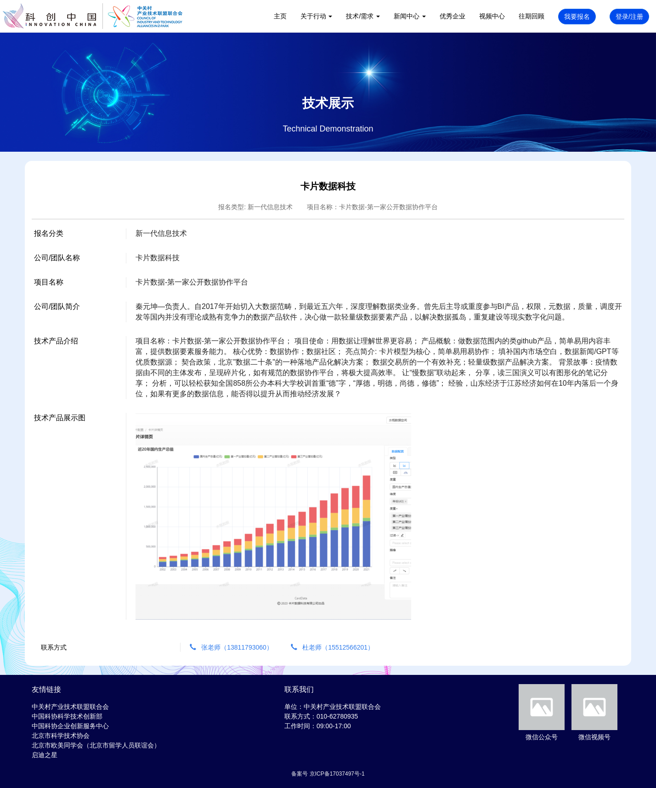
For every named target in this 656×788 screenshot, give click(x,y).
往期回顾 (531, 16)
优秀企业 (452, 16)
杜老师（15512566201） (332, 647)
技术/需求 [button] (363, 16)
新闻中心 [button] (410, 16)
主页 (280, 16)
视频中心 (492, 16)
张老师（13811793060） (232, 647)
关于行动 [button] (316, 16)
